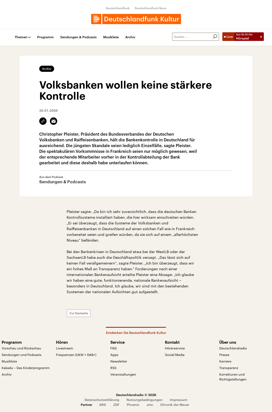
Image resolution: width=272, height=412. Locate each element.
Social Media (175, 355)
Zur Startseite (78, 313)
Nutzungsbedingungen (144, 400)
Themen (21, 37)
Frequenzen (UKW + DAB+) (76, 355)
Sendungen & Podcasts (78, 37)
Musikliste (111, 37)
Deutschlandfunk (118, 8)
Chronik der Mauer (174, 404)
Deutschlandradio (233, 348)
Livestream (64, 348)
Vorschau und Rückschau (21, 348)
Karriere (225, 361)
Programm (45, 37)
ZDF (116, 404)
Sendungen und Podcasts (21, 355)
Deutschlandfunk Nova (150, 8)
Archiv (130, 37)
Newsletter (118, 361)
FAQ (113, 348)
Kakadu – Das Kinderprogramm (26, 368)
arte (150, 404)
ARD (102, 404)
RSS (113, 368)
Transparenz (228, 368)
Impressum (178, 400)
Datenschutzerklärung (102, 400)
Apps (114, 355)
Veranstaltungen (123, 374)
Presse (224, 355)
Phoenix (133, 404)
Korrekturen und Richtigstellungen (232, 376)
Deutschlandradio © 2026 (136, 395)
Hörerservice (175, 348)
